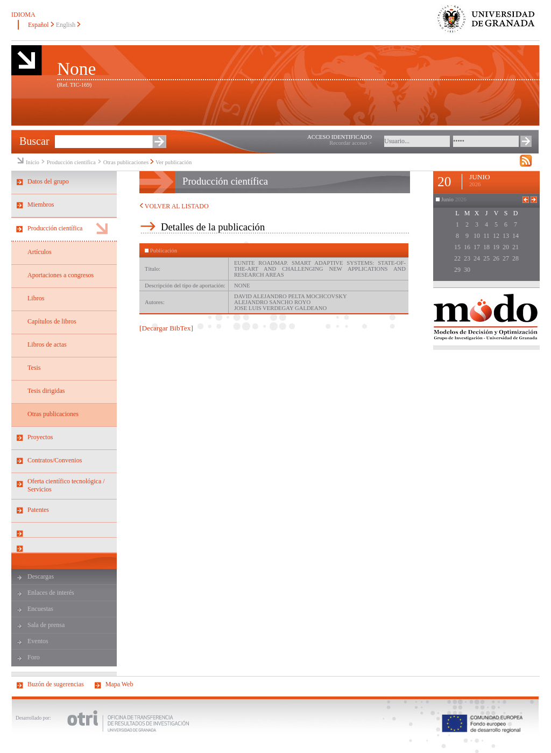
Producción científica (71, 162)
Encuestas (40, 609)
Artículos (39, 252)
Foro (33, 657)
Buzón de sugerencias (55, 684)
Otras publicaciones (126, 162)
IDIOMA (23, 14)
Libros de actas (47, 344)
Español (38, 25)
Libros (35, 298)
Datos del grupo (48, 181)
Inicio (32, 162)
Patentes (38, 509)
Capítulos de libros (51, 321)
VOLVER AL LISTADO (174, 206)
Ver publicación (174, 162)
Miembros (40, 204)
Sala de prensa (46, 625)
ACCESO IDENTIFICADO (339, 137)
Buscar (34, 141)
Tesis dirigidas (46, 391)
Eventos (37, 641)
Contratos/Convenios (54, 460)
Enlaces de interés (50, 592)
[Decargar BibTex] (166, 328)
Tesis (34, 367)
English (66, 25)
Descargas (40, 576)
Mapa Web (119, 684)
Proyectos (40, 437)
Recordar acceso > (350, 143)
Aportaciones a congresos (60, 275)
